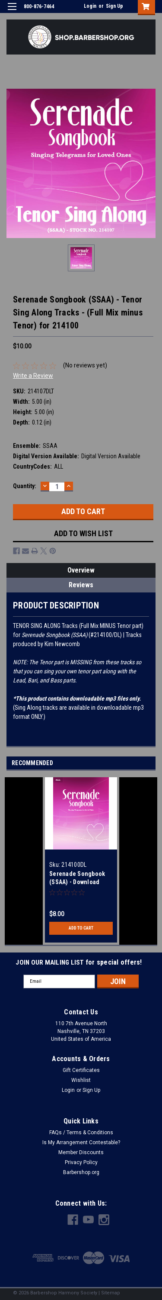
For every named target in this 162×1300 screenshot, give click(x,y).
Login (90, 6)
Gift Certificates (81, 1070)
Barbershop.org (81, 1172)
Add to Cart (81, 928)
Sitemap (110, 1293)
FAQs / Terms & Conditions (81, 1132)
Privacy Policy (81, 1162)
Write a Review (33, 375)
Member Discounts (81, 1152)
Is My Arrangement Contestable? (81, 1142)
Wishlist (81, 1080)
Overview (81, 570)
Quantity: (24, 486)
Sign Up (114, 6)
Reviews (81, 585)
